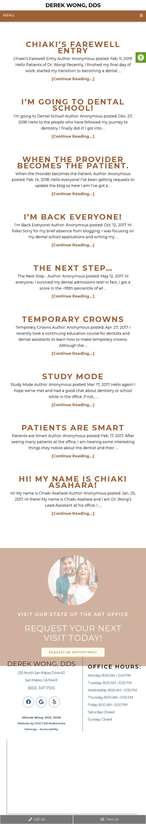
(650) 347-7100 (41, 688)
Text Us (109, 819)
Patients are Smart (73, 427)
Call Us (36, 819)
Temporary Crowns (73, 319)
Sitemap (30, 729)
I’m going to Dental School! (73, 105)
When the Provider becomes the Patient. (73, 162)
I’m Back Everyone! (73, 216)
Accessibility (49, 729)
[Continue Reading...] (73, 79)
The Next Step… (73, 268)
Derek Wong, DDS (73, 5)
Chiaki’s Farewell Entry (73, 47)
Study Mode (73, 376)
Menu (8, 15)
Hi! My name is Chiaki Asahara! (73, 482)
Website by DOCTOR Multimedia (41, 723)
